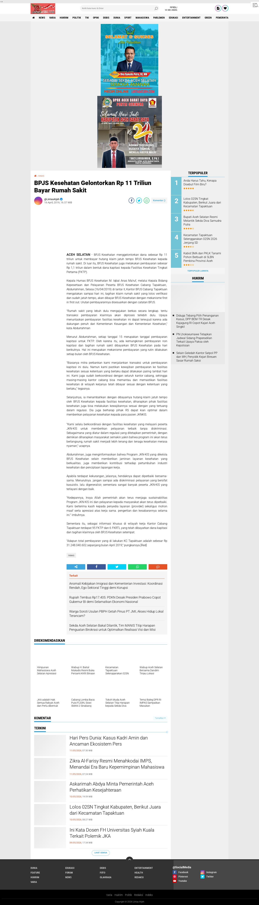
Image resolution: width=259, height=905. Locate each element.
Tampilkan (160, 718)
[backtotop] (129, 860)
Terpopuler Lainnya (197, 271)
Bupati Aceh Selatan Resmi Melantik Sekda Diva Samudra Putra (202, 220)
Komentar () (159, 200)
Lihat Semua (100, 853)
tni (87, 17)
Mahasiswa (142, 17)
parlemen (159, 17)
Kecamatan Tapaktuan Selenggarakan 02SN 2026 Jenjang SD (200, 238)
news (42, 17)
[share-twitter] (139, 200)
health (139, 872)
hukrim (64, 17)
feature (35, 872)
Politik (128, 894)
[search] (119, 8)
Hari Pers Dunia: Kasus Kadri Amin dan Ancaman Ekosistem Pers (109, 741)
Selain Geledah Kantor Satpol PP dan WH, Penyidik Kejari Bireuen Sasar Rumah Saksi (196, 356)
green (208, 17)
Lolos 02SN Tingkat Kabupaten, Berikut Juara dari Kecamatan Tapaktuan (115, 810)
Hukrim (119, 894)
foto (102, 872)
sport (127, 17)
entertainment (191, 17)
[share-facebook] (131, 200)
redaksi (139, 877)
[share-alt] (76, 567)
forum (69, 872)
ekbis (106, 17)
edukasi (173, 17)
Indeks (149, 894)
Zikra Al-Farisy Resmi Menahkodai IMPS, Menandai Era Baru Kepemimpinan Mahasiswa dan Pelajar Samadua (117, 767)
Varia (109, 894)
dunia (116, 17)
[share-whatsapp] (146, 200)
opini (96, 17)
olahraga (105, 877)
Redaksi (138, 894)
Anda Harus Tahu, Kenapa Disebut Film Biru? (200, 182)
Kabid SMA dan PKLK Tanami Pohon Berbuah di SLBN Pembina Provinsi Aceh (202, 257)
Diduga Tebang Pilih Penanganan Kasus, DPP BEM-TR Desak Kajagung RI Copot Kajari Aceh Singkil (197, 321)
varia (52, 17)
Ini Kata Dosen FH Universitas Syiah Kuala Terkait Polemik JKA (112, 833)
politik (76, 17)
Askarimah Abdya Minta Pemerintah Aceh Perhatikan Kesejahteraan (112, 787)
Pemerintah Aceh (226, 17)
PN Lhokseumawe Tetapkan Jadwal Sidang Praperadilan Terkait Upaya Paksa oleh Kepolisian (194, 340)
